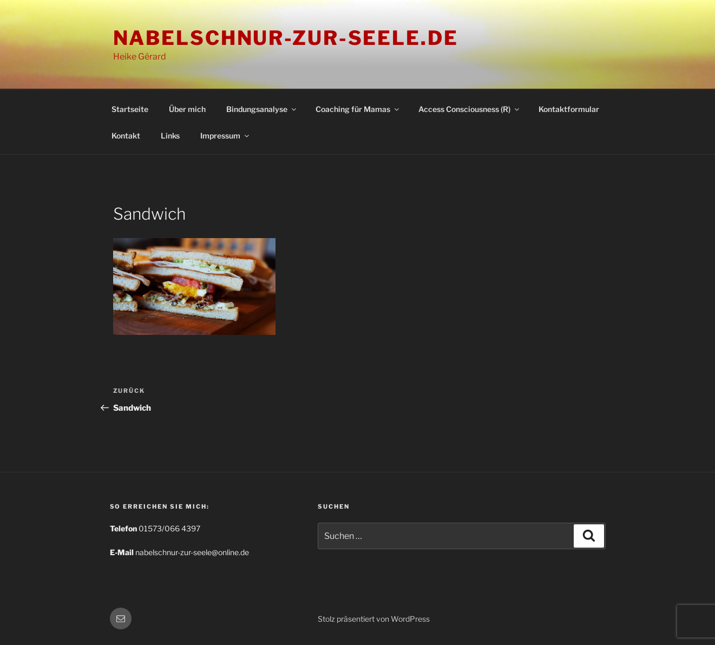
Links (170, 135)
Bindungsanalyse (262, 109)
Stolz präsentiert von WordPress (374, 618)
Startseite (129, 109)
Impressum (225, 135)
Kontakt (125, 135)
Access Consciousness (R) (469, 109)
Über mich (187, 109)
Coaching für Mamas (358, 109)
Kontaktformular (569, 109)
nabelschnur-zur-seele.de (285, 38)
